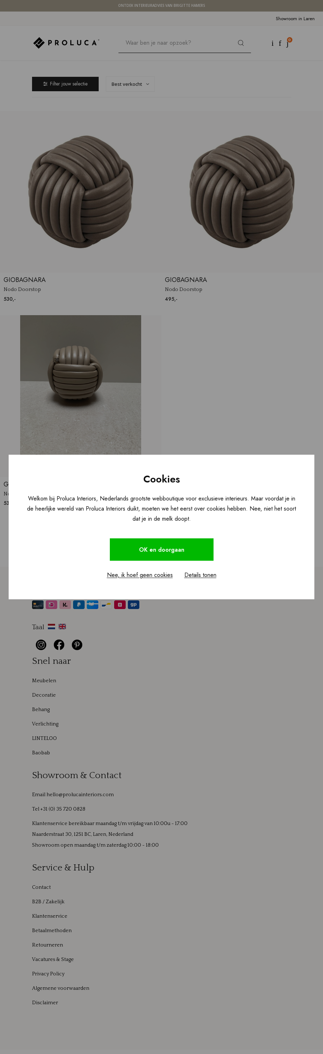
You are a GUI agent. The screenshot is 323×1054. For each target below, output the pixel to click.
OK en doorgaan (161, 550)
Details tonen (200, 575)
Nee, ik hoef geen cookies (140, 575)
